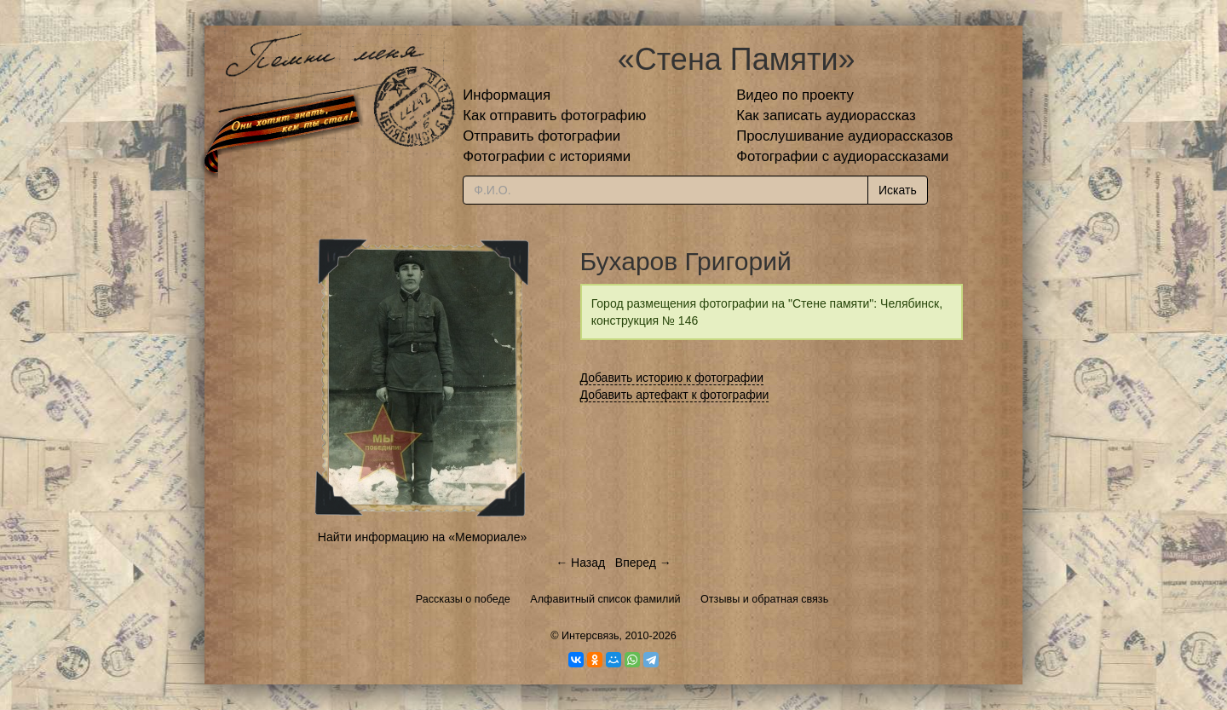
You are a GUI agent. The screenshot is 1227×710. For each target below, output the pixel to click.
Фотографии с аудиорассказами (842, 156)
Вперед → (643, 562)
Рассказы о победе (463, 599)
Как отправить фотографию (554, 115)
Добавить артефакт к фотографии (674, 394)
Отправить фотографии (541, 136)
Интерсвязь (590, 636)
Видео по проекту (795, 95)
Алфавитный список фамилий (605, 599)
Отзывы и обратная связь (764, 599)
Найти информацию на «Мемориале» (422, 537)
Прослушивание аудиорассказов (844, 136)
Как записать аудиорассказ (826, 115)
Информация (506, 95)
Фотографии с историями (547, 156)
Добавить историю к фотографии (672, 377)
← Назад (580, 562)
